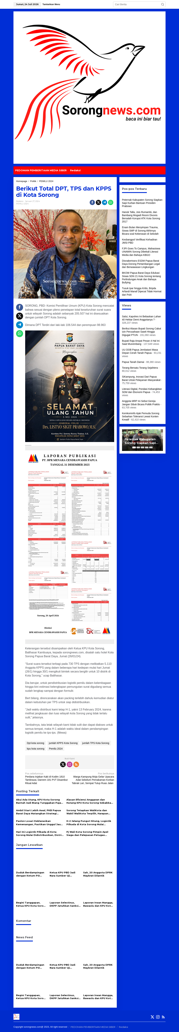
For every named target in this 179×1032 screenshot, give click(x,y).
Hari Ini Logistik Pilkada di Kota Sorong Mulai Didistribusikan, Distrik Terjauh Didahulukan (39, 833)
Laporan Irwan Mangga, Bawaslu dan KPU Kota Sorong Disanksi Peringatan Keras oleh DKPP (98, 904)
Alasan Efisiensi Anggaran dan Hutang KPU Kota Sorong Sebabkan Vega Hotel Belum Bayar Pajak (89, 801)
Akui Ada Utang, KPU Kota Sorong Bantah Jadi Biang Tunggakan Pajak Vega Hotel (39, 801)
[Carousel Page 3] (142, 447)
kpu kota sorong (35, 748)
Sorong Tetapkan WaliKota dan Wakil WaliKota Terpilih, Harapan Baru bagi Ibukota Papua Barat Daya (89, 812)
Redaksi (123, 1027)
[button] (163, 4)
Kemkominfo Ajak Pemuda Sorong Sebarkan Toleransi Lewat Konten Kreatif (140, 416)
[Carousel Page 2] (138, 447)
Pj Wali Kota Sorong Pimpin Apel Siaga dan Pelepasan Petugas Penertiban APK (87, 833)
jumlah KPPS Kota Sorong (63, 743)
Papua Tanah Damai (133, 362)
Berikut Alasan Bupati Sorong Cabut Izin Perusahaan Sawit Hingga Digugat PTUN (141, 331)
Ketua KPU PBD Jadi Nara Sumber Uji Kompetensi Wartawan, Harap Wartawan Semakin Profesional (65, 874)
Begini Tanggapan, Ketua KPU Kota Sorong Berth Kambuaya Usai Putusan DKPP (31, 904)
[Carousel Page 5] (151, 447)
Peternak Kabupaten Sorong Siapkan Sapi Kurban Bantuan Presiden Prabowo (142, 203)
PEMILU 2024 (22, 203)
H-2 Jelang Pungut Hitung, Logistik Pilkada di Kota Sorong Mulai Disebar (88, 823)
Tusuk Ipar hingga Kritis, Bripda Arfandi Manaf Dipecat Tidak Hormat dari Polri (142, 291)
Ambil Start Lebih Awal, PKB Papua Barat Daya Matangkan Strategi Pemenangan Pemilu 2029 (38, 812)
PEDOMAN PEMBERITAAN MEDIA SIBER (93, 1027)
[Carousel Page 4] (146, 447)
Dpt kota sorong (35, 743)
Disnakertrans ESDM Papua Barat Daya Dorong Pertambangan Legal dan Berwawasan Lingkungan (141, 263)
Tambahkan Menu (51, 4)
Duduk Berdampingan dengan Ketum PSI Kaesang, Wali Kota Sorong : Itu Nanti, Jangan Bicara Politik (30, 874)
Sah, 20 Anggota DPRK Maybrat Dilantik (98, 874)
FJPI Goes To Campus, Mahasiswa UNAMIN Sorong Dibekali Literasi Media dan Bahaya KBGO (141, 251)
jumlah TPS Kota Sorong (95, 743)
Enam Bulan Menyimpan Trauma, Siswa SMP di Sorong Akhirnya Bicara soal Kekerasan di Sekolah (140, 230)
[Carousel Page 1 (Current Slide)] (134, 447)
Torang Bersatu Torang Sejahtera (140, 367)
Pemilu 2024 (56, 748)
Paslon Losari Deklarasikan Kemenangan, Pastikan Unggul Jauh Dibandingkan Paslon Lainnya (39, 823)
